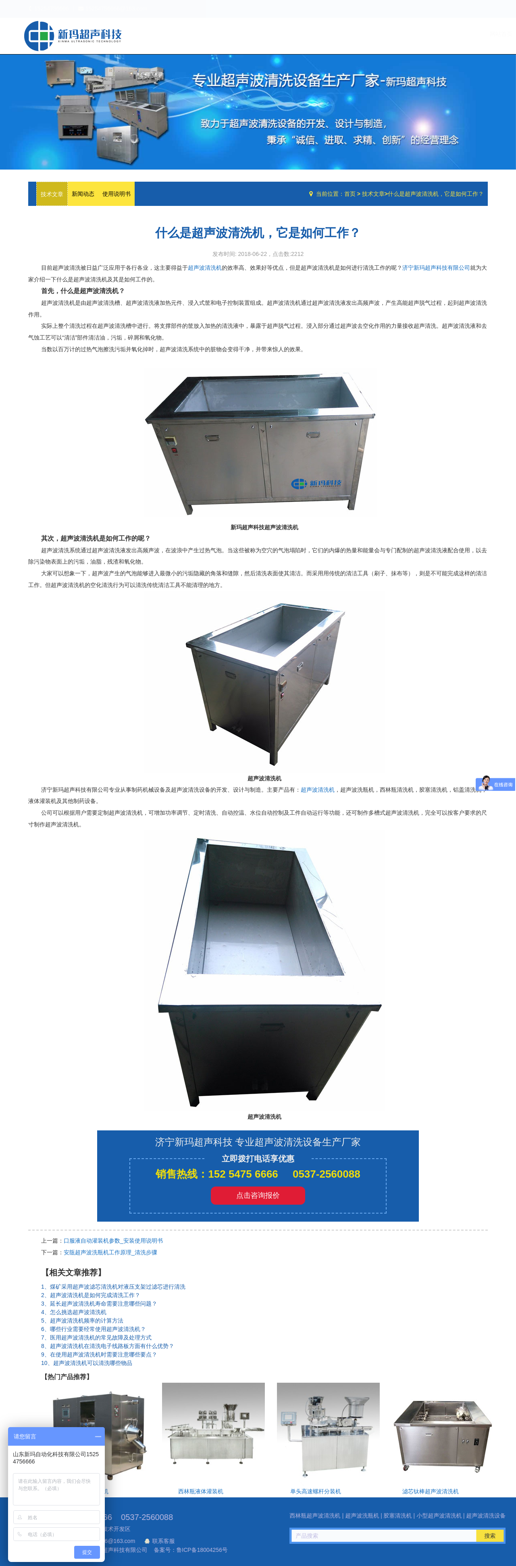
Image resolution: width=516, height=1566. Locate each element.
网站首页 (335, 34)
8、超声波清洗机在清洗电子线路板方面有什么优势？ (107, 1346)
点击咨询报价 (258, 1195)
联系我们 (471, 34)
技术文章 (438, 34)
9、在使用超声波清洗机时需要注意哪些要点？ (99, 1354)
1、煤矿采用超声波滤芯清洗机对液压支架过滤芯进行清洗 (113, 1286)
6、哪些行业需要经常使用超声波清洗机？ (93, 1329)
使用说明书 (116, 194)
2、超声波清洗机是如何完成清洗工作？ (90, 1295)
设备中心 (403, 34)
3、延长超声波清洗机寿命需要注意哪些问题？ (99, 1303)
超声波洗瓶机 (72, 36)
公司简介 (368, 34)
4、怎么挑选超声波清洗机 (73, 1312)
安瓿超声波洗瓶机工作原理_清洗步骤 (110, 1252)
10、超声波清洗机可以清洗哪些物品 (86, 1363)
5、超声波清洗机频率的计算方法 (82, 1320)
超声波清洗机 (205, 267)
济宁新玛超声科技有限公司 (436, 267)
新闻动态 (83, 194)
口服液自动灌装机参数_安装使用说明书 (113, 1240)
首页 (350, 194)
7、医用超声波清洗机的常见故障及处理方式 (96, 1337)
